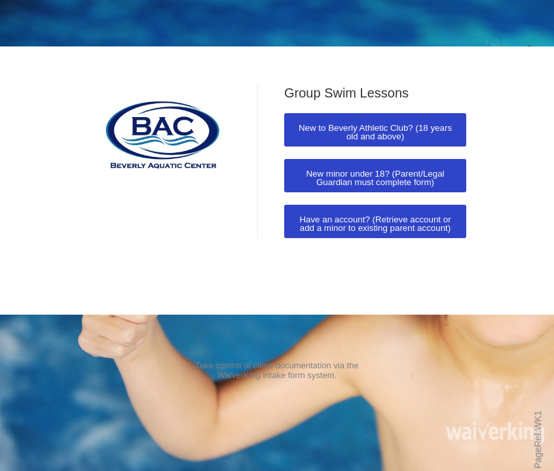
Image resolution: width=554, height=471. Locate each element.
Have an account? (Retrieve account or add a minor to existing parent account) (375, 224)
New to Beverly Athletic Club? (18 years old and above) (375, 132)
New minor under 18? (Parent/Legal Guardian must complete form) (375, 178)
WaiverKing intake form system (276, 375)
